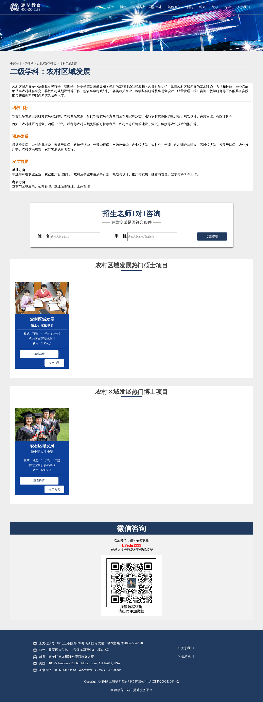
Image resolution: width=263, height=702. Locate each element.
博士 (123, 7)
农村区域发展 (75, 63)
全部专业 (17, 63)
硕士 (110, 7)
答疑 (202, 7)
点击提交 (212, 237)
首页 (98, 7)
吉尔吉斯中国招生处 (147, 7)
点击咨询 (54, 353)
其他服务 (174, 7)
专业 (227, 7)
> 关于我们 (186, 629)
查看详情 (29, 353)
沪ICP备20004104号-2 (163, 663)
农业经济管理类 (51, 63)
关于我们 (243, 7)
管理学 (32, 63)
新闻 (190, 7)
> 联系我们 (186, 637)
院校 (215, 7)
